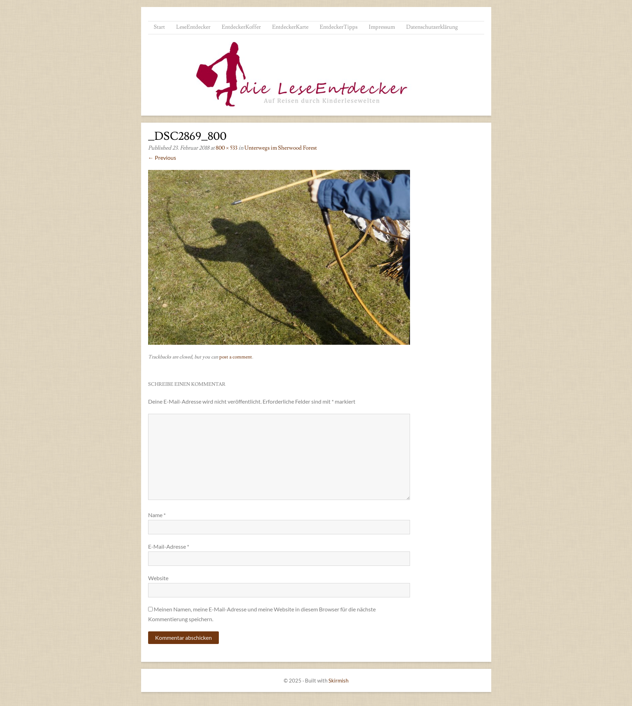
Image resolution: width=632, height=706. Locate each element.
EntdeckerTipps (338, 26)
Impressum (382, 26)
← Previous (162, 157)
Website (158, 578)
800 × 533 (226, 147)
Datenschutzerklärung (432, 26)
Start (159, 26)
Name (157, 515)
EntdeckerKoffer (241, 26)
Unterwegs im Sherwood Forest (280, 147)
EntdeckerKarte (290, 26)
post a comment (235, 357)
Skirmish (338, 680)
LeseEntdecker (193, 26)
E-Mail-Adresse (168, 546)
